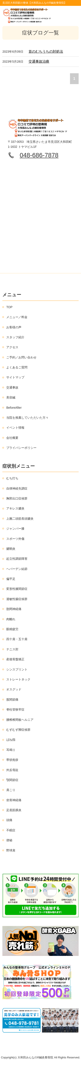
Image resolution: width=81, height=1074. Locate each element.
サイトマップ (15, 377)
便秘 (9, 840)
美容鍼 (10, 397)
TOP (9, 307)
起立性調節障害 (16, 558)
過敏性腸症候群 (16, 599)
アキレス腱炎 (15, 508)
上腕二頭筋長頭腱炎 (19, 518)
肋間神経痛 (13, 609)
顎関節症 (12, 780)
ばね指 (10, 739)
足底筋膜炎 (13, 810)
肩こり (10, 790)
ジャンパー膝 (15, 528)
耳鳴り (10, 750)
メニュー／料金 (16, 317)
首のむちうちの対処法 (46, 51)
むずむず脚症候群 (18, 729)
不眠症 (10, 830)
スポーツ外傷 (15, 538)
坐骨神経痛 (13, 800)
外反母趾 (12, 770)
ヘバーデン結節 (16, 569)
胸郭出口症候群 (16, 498)
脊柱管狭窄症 (15, 709)
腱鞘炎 (10, 548)
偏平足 (10, 579)
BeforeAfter (14, 407)
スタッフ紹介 (15, 337)
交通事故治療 (39, 61)
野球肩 (10, 850)
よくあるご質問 (16, 367)
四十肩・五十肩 (16, 639)
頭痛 (9, 820)
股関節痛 (12, 699)
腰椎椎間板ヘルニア (19, 719)
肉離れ (10, 619)
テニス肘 (12, 649)
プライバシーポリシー (21, 447)
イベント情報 (15, 427)
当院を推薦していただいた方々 (27, 417)
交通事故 (12, 387)
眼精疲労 (12, 629)
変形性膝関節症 (16, 589)
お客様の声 (13, 327)
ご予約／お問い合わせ (21, 357)
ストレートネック (18, 679)
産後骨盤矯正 (15, 659)
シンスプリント (16, 669)
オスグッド (13, 689)
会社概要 (12, 437)
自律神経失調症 (16, 488)
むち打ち (12, 478)
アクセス (12, 347)
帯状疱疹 (12, 760)
